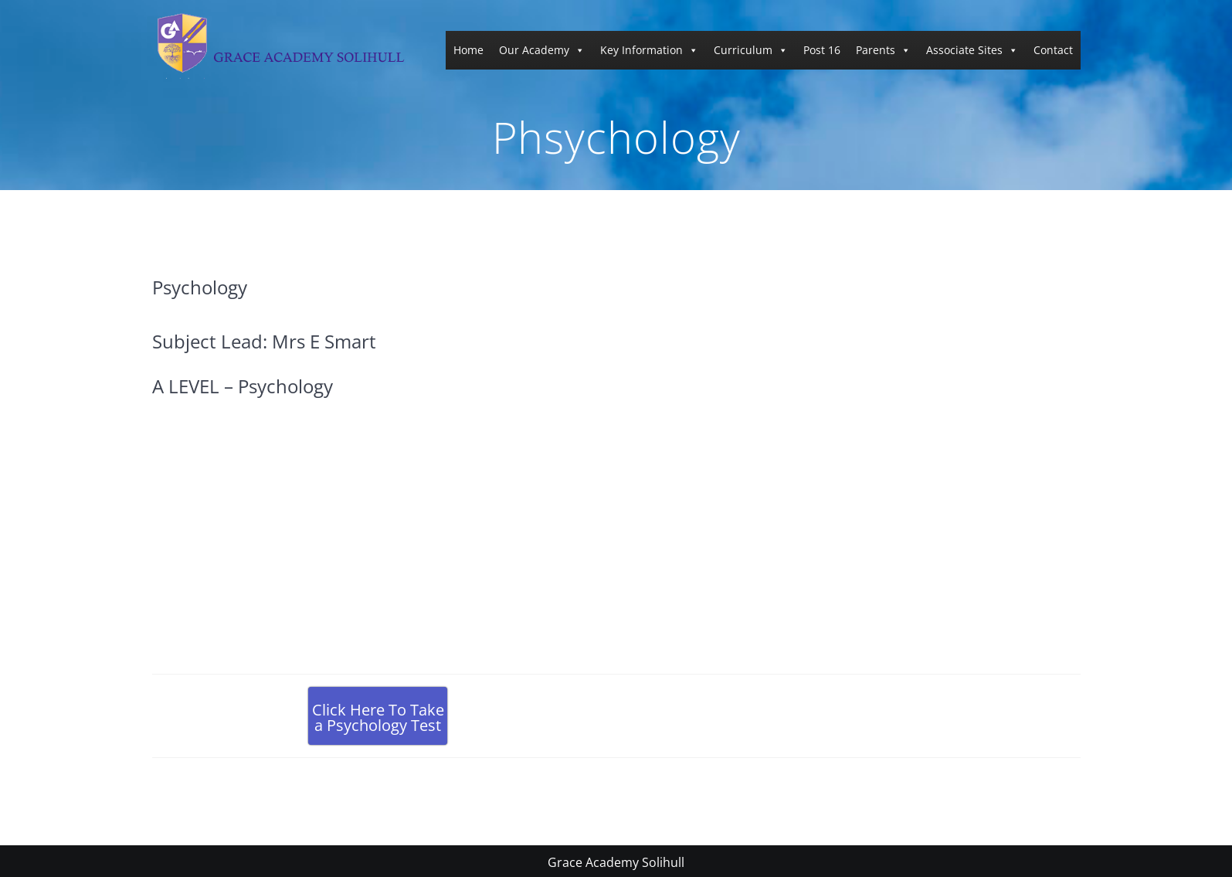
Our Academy (542, 49)
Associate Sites (972, 49)
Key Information (649, 49)
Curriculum (751, 49)
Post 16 (821, 49)
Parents (883, 49)
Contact (1053, 49)
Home (468, 49)
